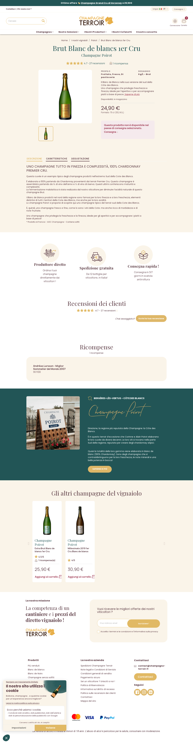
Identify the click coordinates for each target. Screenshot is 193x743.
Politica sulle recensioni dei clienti (98, 692)
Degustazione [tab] (80, 158)
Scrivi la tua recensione (151, 318)
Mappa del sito (88, 700)
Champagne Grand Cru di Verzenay (101, 3)
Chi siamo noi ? (24, 9)
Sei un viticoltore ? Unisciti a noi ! (98, 680)
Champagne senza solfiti (41, 676)
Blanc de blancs (36, 669)
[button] (28, 543)
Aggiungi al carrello (47, 576)
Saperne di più (132, 94)
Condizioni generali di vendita (96, 673)
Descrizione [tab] (34, 158)
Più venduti (34, 665)
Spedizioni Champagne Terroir (96, 665)
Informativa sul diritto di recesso (98, 688)
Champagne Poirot (96, 55)
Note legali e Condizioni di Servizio (98, 669)
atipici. (151, 442)
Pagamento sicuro (90, 676)
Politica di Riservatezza (92, 684)
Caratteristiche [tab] (56, 158)
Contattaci (86, 696)
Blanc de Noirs (35, 673)
